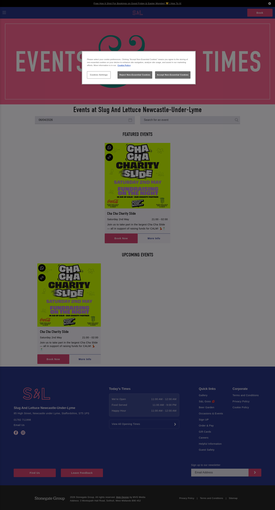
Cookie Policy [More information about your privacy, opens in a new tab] (124, 65)
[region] (139, 67)
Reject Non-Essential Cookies (134, 75)
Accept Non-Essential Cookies (173, 75)
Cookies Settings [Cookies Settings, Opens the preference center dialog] (99, 75)
